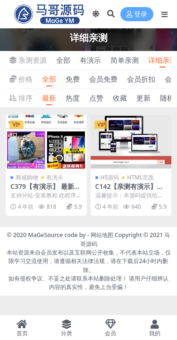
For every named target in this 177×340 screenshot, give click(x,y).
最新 (49, 97)
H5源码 (110, 177)
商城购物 (27, 177)
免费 (73, 79)
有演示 (90, 60)
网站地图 (102, 235)
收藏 (120, 97)
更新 (143, 97)
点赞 (96, 97)
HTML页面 (140, 177)
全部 (63, 60)
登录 (136, 14)
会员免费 (103, 79)
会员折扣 (141, 79)
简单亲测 (124, 60)
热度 (73, 97)
